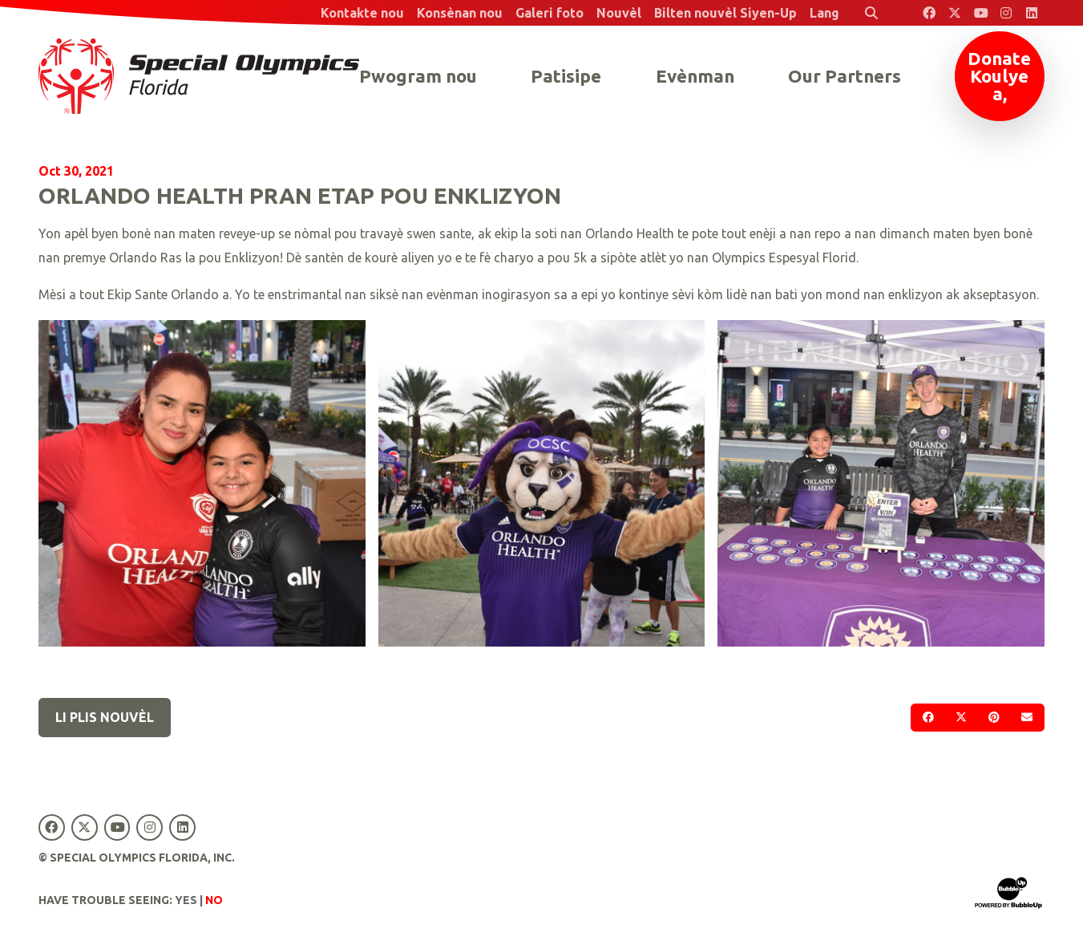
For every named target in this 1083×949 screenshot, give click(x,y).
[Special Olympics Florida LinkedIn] (1032, 13)
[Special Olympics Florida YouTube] (980, 13)
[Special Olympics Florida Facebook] (929, 13)
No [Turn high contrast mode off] (214, 900)
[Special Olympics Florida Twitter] (955, 13)
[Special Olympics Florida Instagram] (1006, 13)
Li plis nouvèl (104, 717)
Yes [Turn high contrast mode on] (186, 900)
